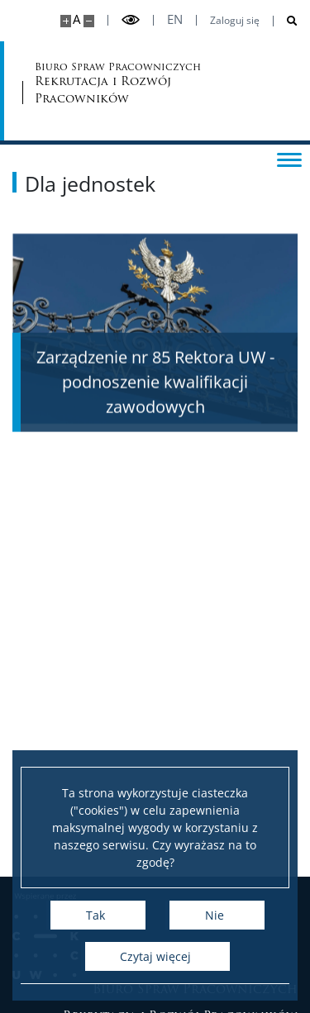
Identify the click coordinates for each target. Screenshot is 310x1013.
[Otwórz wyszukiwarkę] (285, 21)
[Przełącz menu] (289, 158)
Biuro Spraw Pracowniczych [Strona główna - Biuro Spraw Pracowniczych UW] (99, 84)
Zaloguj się (235, 21)
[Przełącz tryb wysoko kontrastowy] (130, 20)
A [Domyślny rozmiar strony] (76, 19)
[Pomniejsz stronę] (88, 21)
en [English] (175, 19)
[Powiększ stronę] (65, 21)
